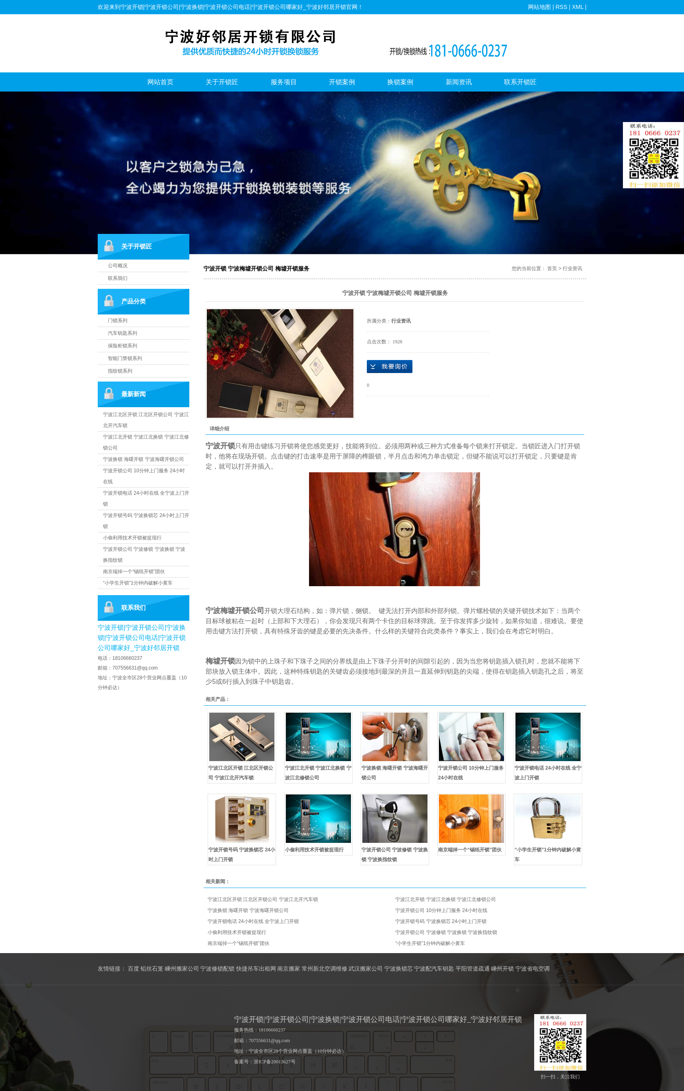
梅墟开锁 (220, 661)
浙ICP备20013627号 (275, 1062)
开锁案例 (342, 82)
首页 (552, 268)
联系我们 (117, 278)
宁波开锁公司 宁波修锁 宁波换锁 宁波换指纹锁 (446, 932)
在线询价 (389, 366)
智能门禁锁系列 (125, 358)
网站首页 (160, 82)
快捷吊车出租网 (256, 969)
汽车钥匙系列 (122, 333)
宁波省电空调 (532, 969)
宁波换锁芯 (398, 969)
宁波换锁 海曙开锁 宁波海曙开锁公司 (143, 459)
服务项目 (284, 82)
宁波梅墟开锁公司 (235, 611)
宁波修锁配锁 (217, 969)
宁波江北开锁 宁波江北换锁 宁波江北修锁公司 (445, 899)
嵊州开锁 (502, 969)
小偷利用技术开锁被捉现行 (132, 538)
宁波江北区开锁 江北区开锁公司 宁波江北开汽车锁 (263, 899)
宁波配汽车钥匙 (434, 969)
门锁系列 (117, 320)
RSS (561, 7)
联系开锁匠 (520, 82)
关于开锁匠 (222, 82)
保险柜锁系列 (122, 346)
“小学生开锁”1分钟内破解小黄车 (138, 583)
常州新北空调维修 (324, 969)
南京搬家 (288, 969)
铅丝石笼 (151, 969)
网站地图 (539, 7)
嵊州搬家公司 (182, 969)
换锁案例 (400, 82)
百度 (133, 969)
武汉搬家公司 (366, 969)
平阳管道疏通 (473, 969)
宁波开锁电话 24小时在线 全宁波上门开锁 (253, 921)
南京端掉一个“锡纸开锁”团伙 (134, 571)
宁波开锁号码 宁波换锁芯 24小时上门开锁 (441, 921)
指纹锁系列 (120, 371)
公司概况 (117, 265)
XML (577, 7)
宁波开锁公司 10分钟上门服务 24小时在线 (441, 910)
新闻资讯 (459, 82)
